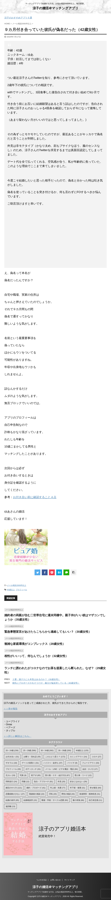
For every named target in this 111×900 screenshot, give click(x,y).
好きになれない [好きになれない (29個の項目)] (78, 781)
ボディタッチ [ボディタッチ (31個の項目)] (33, 769)
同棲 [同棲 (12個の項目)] (25, 781)
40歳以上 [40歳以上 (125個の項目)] (82, 750)
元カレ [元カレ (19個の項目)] (10, 775)
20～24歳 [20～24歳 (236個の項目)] (12, 750)
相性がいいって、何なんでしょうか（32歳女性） (36, 656)
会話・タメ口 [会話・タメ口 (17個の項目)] (90, 769)
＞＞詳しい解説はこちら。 (17, 736)
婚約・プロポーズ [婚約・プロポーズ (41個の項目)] (35, 788)
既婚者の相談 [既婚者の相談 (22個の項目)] (36, 794)
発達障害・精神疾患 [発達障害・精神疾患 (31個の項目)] (89, 794)
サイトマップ (69, 881)
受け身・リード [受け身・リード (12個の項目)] (83, 775)
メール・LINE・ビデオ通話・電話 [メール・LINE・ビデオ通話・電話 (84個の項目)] (61, 769)
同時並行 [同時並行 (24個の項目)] (11, 781)
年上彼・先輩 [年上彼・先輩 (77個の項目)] (57, 788)
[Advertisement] (55, 237)
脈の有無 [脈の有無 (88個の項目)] (78, 800)
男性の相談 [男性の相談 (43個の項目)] (68, 794)
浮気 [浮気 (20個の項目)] (53, 794)
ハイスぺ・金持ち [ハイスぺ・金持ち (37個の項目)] (52, 763)
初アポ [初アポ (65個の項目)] (36, 775)
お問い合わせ (55, 881)
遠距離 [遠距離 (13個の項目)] (10, 806)
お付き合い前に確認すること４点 (34, 497)
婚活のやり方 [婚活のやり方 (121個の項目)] (14, 788)
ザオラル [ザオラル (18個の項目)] (11, 763)
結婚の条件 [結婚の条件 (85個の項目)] (12, 800)
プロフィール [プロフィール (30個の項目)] (13, 769)
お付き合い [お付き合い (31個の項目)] (12, 757)
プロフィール (21, 590)
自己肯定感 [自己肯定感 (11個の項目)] (95, 800)
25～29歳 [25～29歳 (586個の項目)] (29, 750)
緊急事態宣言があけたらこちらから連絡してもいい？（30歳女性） (47, 631)
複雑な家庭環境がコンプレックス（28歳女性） (34, 643)
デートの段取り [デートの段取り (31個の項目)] (30, 763)
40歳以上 (11, 590)
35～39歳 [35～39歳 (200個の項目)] (64, 750)
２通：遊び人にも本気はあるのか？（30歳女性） (36, 679)
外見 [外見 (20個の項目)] (61, 781)
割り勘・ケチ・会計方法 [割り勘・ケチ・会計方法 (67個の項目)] (57, 775)
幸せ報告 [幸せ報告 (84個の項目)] (95, 788)
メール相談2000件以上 (16, 585)
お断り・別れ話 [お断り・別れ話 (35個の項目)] (32, 757)
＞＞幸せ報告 (10, 708)
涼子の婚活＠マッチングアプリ (55, 8)
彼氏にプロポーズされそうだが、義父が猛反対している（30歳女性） (46, 683)
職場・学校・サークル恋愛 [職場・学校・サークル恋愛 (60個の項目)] (54, 800)
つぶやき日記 (41, 881)
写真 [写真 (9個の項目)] (23, 775)
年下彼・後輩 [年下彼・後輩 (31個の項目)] (77, 788)
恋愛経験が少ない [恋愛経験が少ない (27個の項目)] (15, 794)
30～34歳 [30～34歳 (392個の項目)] (47, 750)
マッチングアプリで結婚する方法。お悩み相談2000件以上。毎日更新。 (56, 893)
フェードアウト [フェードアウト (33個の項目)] (90, 763)
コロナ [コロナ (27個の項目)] (96, 757)
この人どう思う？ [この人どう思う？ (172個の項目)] (55, 757)
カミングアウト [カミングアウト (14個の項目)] (78, 757)
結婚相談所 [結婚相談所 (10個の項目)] (30, 800)
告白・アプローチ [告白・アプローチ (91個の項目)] (43, 781)
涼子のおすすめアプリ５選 (18, 17)
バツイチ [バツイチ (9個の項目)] (72, 763)
